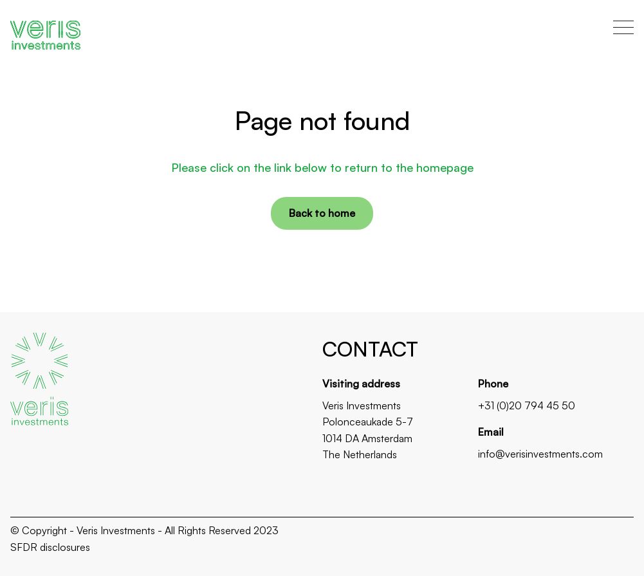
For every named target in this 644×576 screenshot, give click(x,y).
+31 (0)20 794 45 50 (526, 405)
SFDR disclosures (50, 547)
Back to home (322, 213)
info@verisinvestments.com (540, 453)
